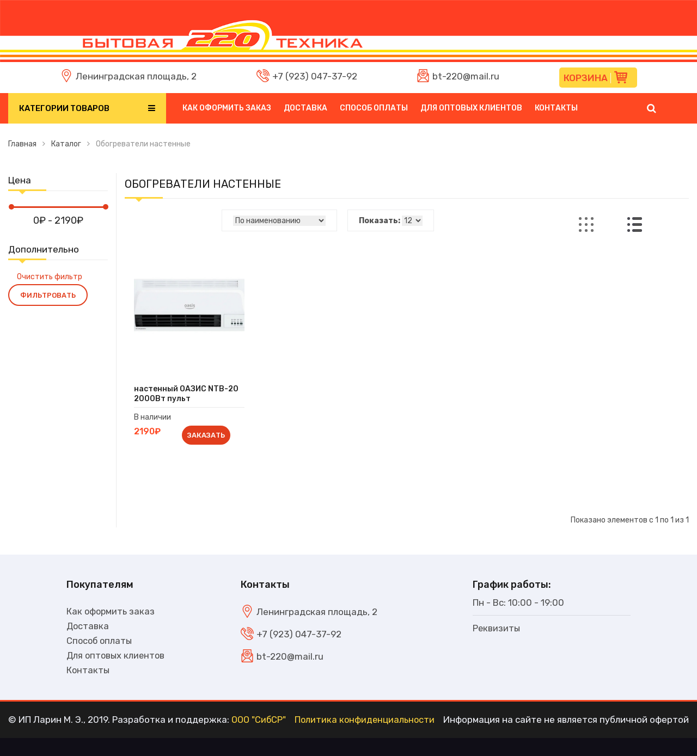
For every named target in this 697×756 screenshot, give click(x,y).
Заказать (206, 436)
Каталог (66, 144)
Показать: (379, 220)
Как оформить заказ (226, 108)
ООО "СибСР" (259, 738)
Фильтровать (48, 295)
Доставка (305, 108)
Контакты (556, 108)
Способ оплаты (374, 108)
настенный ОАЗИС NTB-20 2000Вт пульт (188, 394)
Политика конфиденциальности (366, 738)
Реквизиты (497, 629)
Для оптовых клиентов (471, 108)
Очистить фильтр (49, 276)
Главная (22, 144)
